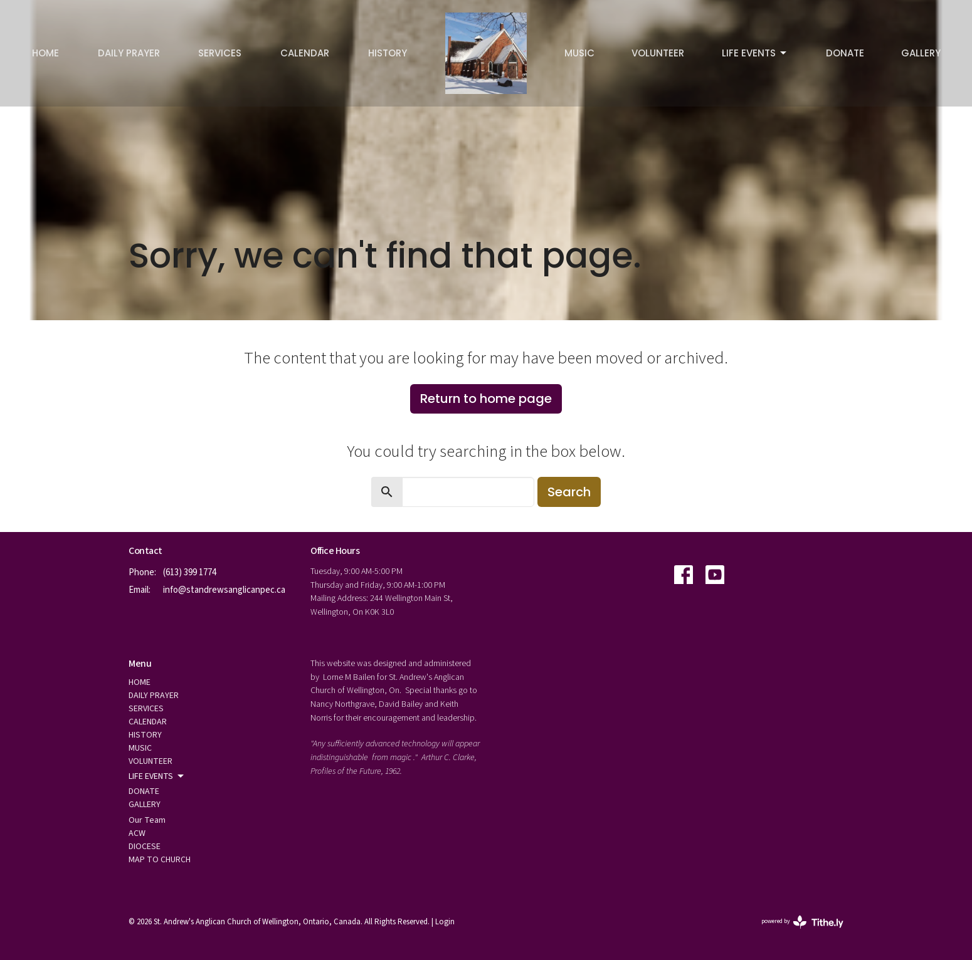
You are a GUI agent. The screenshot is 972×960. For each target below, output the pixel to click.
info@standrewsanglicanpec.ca (224, 590)
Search (569, 492)
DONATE (845, 53)
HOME (45, 53)
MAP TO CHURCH (160, 859)
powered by (802, 922)
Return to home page (486, 398)
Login (445, 921)
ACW (137, 833)
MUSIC (579, 53)
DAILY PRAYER (129, 53)
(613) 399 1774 (189, 572)
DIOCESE (145, 846)
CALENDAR (304, 53)
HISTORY (387, 53)
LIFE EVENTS (755, 53)
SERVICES (219, 53)
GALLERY (921, 53)
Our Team (147, 820)
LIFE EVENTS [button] (157, 776)
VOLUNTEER (657, 53)
